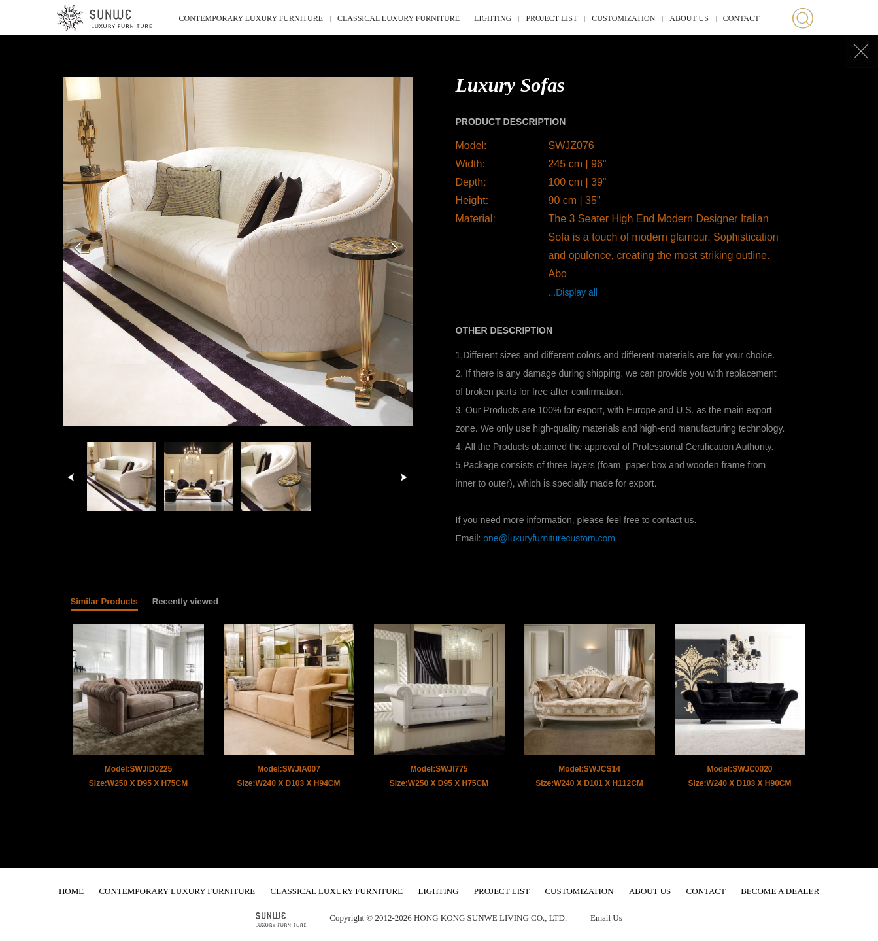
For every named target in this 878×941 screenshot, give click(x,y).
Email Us (606, 918)
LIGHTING (492, 18)
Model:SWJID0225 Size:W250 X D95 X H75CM (138, 776)
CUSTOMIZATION (623, 18)
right (403, 477)
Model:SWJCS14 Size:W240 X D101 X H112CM (589, 776)
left (71, 477)
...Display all (573, 292)
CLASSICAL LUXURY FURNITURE (398, 18)
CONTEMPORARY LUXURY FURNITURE (251, 18)
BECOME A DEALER (780, 891)
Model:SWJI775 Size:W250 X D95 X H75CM (439, 776)
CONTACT (741, 18)
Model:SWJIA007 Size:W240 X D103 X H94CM (288, 776)
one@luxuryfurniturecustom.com (549, 538)
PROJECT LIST (551, 18)
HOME (71, 891)
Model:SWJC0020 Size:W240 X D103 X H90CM (739, 776)
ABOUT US (688, 18)
